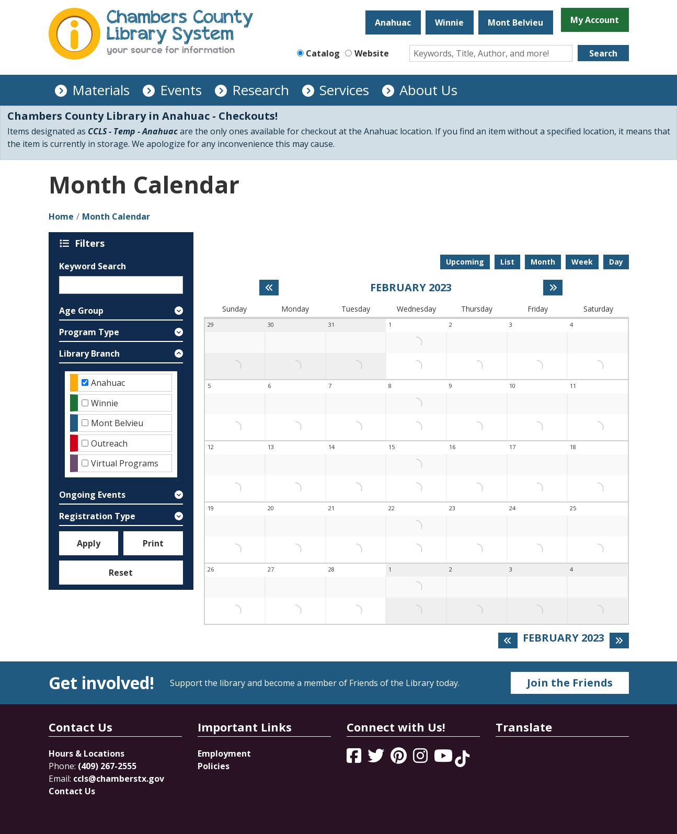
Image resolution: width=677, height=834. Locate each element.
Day (616, 262)
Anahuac (393, 22)
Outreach (109, 443)
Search (603, 53)
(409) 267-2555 (107, 766)
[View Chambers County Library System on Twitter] (377, 758)
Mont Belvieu (515, 22)
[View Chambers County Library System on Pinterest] (400, 758)
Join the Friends (570, 683)
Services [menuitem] (344, 90)
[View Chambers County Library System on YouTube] (444, 758)
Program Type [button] (89, 332)
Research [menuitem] (260, 90)
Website (371, 53)
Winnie (449, 22)
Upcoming (465, 262)
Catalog (323, 53)
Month (543, 262)
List (507, 262)
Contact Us (72, 791)
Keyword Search (92, 266)
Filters (91, 243)
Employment (224, 753)
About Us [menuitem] (428, 90)
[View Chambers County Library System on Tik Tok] (462, 758)
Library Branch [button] (89, 353)
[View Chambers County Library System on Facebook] (355, 758)
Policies (214, 766)
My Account (594, 20)
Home (61, 216)
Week (582, 262)
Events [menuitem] (181, 90)
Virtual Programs (124, 463)
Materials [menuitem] (101, 90)
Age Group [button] (81, 310)
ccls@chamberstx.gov (118, 778)
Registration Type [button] (97, 516)
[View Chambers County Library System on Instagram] (421, 758)
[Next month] (553, 287)
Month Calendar (116, 216)
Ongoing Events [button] (92, 494)
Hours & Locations (86, 753)
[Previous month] (269, 287)
